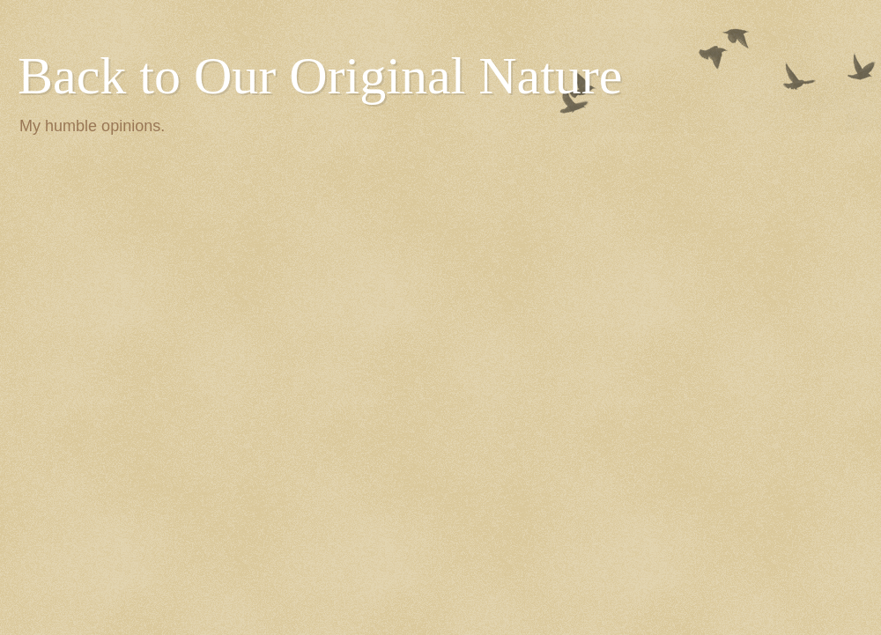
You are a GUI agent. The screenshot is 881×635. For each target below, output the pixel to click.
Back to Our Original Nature (320, 76)
